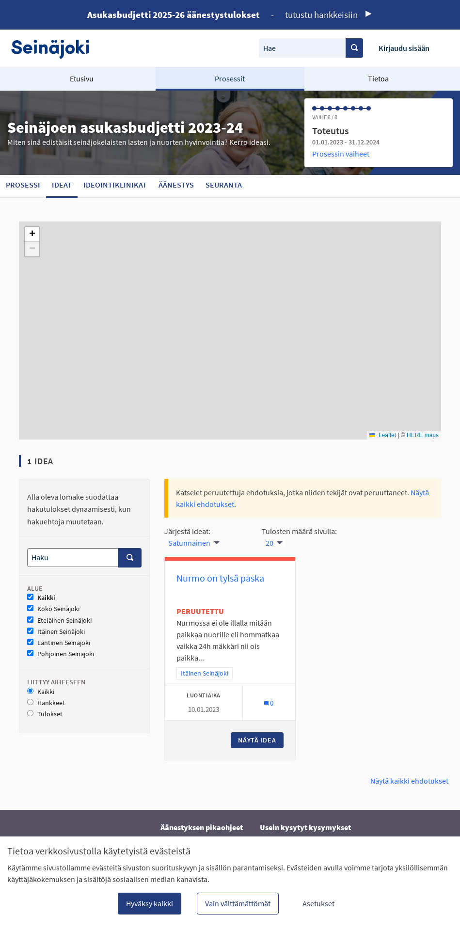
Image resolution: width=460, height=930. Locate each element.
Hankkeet (46, 703)
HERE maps (423, 435)
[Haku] (72, 557)
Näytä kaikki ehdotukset (409, 781)
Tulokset (45, 714)
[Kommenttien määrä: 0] (268, 703)
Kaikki (41, 598)
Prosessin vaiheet (340, 153)
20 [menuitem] (269, 543)
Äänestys (176, 184)
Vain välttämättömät (237, 903)
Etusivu (82, 78)
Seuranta (224, 184)
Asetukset (318, 903)
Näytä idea (261, 740)
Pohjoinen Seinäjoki (60, 654)
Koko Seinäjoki (53, 609)
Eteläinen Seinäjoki (59, 620)
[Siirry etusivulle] (55, 48)
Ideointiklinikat (115, 184)
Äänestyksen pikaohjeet (201, 827)
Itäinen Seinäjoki (56, 632)
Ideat (62, 184)
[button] (32, 234)
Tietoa (378, 78)
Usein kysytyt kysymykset (305, 827)
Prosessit (230, 78)
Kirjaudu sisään (404, 48)
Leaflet (382, 435)
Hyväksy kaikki (149, 903)
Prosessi (23, 184)
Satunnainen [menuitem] (189, 543)
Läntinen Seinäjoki (58, 643)
